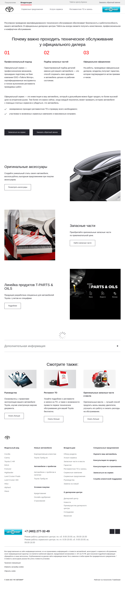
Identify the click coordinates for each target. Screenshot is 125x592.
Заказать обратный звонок (109, 2)
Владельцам (26, 3)
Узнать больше (14, 416)
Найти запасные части (82, 243)
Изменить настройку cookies (14, 567)
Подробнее (12, 306)
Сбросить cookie (10, 571)
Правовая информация (12, 563)
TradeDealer (116, 580)
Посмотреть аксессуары (17, 187)
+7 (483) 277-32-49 (37, 531)
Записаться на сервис (17, 132)
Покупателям (10, 3)
